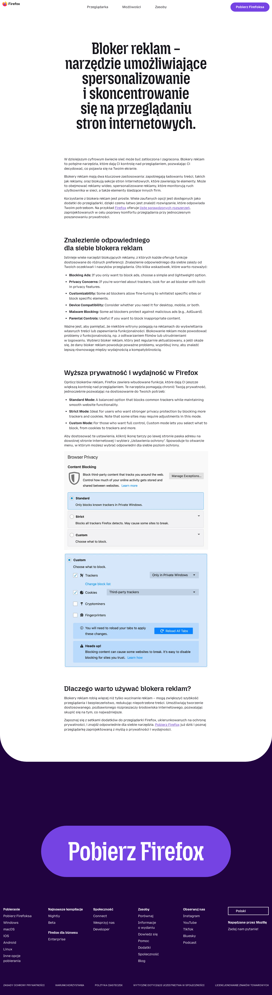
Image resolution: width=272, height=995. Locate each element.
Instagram (191, 916)
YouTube (190, 923)
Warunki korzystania (69, 985)
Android (9, 943)
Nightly (54, 916)
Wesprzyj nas (104, 923)
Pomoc (143, 941)
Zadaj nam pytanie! (243, 929)
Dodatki (144, 948)
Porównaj (145, 916)
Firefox (120, 208)
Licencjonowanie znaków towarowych (242, 985)
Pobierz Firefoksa (250, 7)
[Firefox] (14, 7)
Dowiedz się (148, 934)
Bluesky (189, 936)
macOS (9, 929)
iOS (6, 936)
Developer (101, 929)
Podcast (189, 943)
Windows (10, 923)
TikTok (188, 929)
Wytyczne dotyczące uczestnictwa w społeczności (168, 985)
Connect (100, 916)
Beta (51, 923)
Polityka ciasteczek (109, 985)
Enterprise (56, 939)
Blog (141, 961)
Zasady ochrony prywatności (23, 985)
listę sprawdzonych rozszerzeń (165, 208)
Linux (7, 949)
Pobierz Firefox (167, 725)
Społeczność (148, 954)
